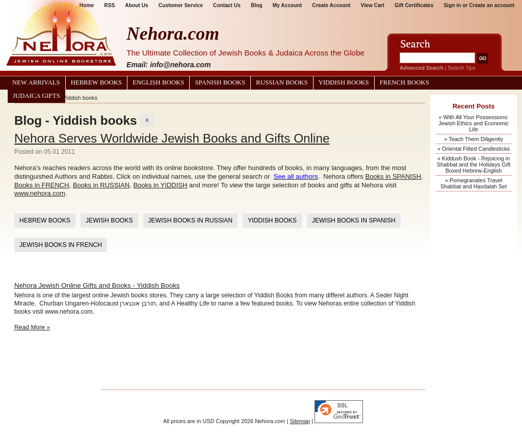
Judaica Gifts (36, 95)
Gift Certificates (414, 5)
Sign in (452, 5)
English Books (158, 82)
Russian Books (281, 82)
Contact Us (227, 5)
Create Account (331, 5)
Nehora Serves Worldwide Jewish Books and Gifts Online (171, 138)
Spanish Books (220, 82)
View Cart (372, 5)
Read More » (32, 327)
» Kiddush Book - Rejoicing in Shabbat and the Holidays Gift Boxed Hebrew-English (474, 164)
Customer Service (181, 5)
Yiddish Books (344, 82)
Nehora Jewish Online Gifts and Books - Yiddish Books (97, 285)
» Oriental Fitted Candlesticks (473, 149)
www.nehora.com (39, 193)
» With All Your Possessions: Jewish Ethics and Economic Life (473, 123)
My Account (287, 5)
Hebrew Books (96, 82)
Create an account (491, 5)
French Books (404, 82)
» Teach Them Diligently (473, 139)
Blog (257, 5)
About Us (136, 5)
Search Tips (461, 68)
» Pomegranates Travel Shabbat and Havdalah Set (473, 183)
